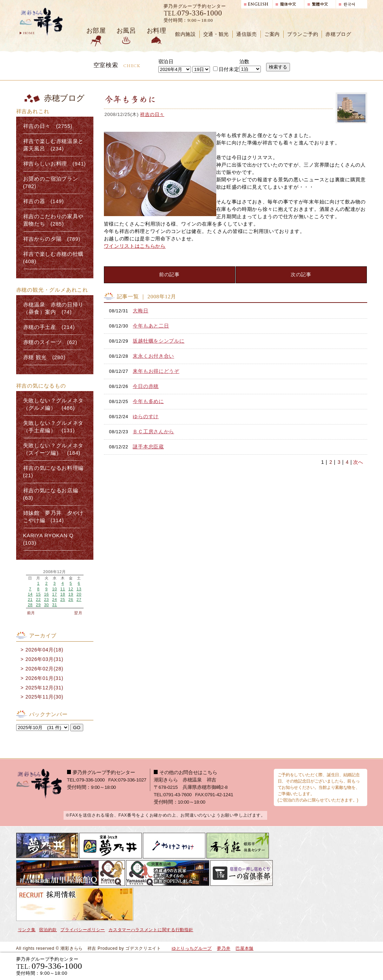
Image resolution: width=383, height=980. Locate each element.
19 (70, 594)
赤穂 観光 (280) (44, 357)
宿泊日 (166, 61)
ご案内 (272, 34)
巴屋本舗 (244, 948)
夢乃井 (223, 948)
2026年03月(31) (44, 659)
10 (54, 589)
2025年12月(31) (44, 687)
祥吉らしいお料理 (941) (54, 164)
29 (38, 605)
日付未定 (226, 69)
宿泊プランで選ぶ (270, 966)
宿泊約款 (48, 929)
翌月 (78, 613)
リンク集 (27, 929)
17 (54, 594)
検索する (278, 67)
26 (70, 599)
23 (46, 599)
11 (62, 589)
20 (79, 594)
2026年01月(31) (44, 678)
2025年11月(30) (44, 697)
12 (70, 589)
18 (62, 594)
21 (30, 599)
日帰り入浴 (333, 966)
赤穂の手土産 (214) (49, 327)
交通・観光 (216, 34)
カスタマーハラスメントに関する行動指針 (150, 929)
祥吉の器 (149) (43, 201)
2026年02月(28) (44, 668)
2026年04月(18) (44, 650)
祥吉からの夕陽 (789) (51, 239)
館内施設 (185, 34)
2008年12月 (54, 572)
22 (38, 599)
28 (30, 605)
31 (54, 605)
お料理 (156, 30)
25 (62, 599)
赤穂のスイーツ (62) (50, 342)
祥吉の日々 (152, 114)
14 (30, 594)
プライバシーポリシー (82, 929)
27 (79, 599)
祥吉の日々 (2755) (48, 126)
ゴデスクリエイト (143, 948)
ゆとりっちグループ (192, 948)
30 (46, 605)
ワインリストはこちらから (135, 246)
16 (46, 594)
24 (54, 599)
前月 (31, 613)
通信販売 (246, 34)
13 (79, 589)
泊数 (244, 61)
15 (38, 594)
